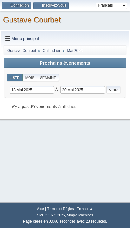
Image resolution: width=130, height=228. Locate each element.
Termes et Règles (60, 209)
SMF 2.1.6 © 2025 (51, 215)
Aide (40, 209)
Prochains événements (65, 63)
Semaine (48, 77)
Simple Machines (80, 215)
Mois (30, 77)
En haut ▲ (85, 209)
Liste (15, 77)
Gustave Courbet (32, 20)
